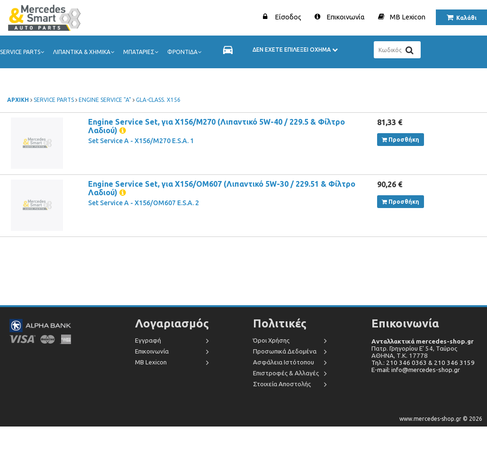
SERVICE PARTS (23, 52)
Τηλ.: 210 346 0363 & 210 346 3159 (423, 362)
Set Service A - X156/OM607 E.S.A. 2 (143, 203)
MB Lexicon (407, 17)
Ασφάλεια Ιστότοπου (283, 362)
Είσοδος (288, 17)
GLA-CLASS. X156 (158, 100)
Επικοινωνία (345, 17)
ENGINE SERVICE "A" (105, 100)
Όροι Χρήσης (271, 340)
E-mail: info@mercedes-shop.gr (415, 369)
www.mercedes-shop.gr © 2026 (440, 419)
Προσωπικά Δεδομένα (284, 351)
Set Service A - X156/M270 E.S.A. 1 (141, 141)
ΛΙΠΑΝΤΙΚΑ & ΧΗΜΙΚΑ (84, 52)
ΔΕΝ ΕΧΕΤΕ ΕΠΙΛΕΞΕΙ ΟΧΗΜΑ (295, 49)
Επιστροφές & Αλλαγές (286, 373)
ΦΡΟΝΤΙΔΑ (185, 52)
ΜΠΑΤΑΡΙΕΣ (141, 52)
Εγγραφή (148, 340)
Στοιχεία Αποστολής (282, 384)
